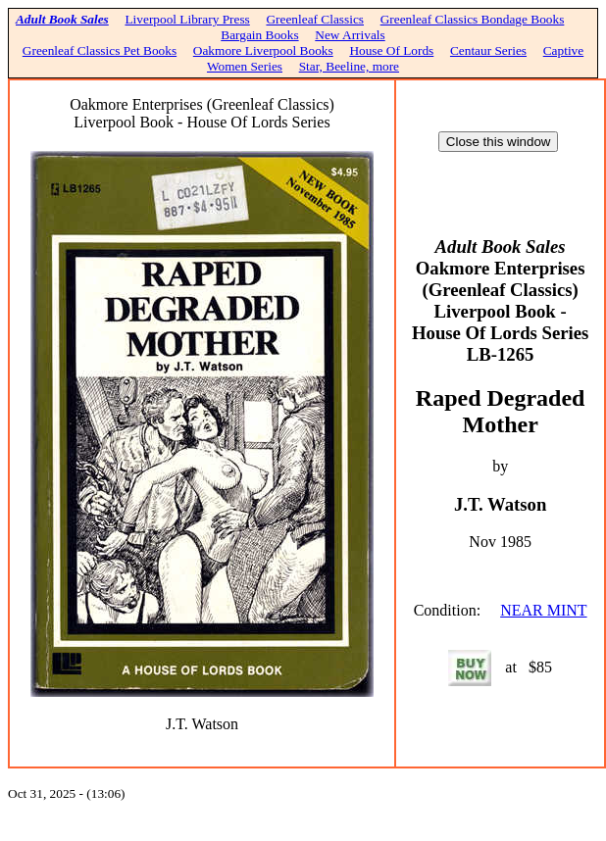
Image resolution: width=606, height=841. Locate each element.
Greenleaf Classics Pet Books (100, 50)
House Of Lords (391, 50)
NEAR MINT (543, 610)
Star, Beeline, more (349, 66)
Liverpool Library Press (187, 19)
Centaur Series (488, 50)
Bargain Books (259, 34)
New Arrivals (349, 34)
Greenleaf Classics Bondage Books (472, 19)
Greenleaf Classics (315, 19)
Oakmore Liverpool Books (263, 50)
